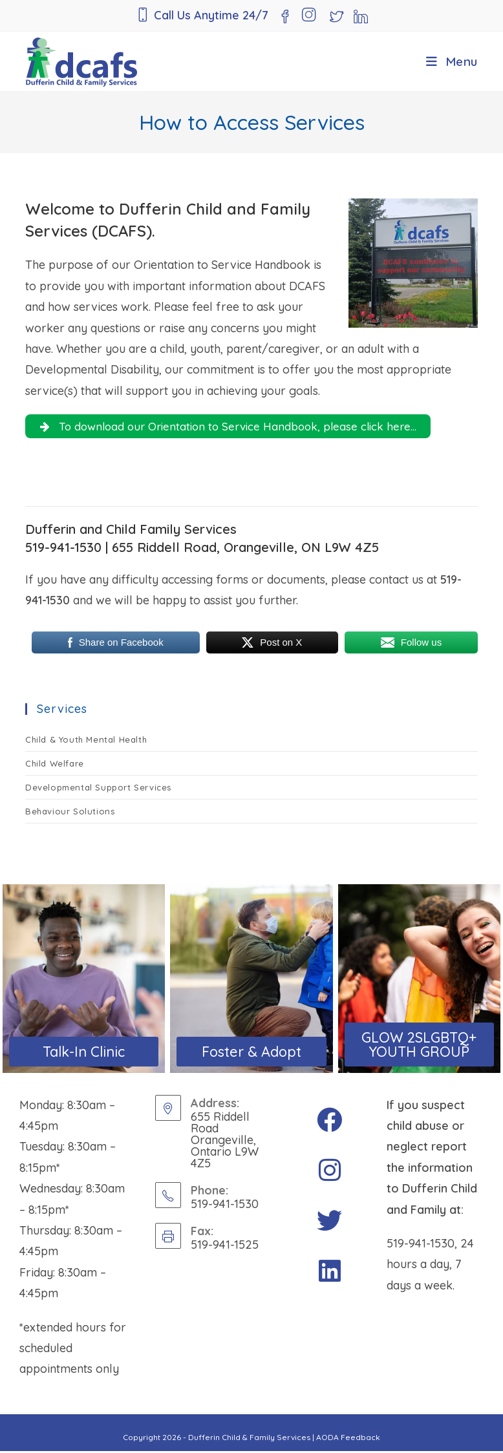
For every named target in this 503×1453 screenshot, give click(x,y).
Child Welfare (54, 766)
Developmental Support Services (98, 790)
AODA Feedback (348, 1439)
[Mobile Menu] (452, 61)
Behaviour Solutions (69, 814)
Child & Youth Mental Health (86, 742)
